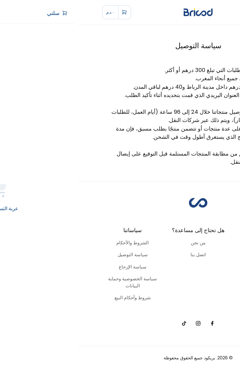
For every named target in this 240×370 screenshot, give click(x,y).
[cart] (38, 12)
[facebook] (134, 323)
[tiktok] (106, 323)
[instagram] (120, 323)
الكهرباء (185, 278)
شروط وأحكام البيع (54, 297)
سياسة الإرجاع (54, 267)
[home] (120, 12)
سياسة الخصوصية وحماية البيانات (54, 282)
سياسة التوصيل (54, 254)
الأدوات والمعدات (185, 242)
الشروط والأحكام (54, 242)
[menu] (209, 12)
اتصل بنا (120, 254)
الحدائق (185, 254)
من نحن (120, 242)
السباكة (185, 267)
